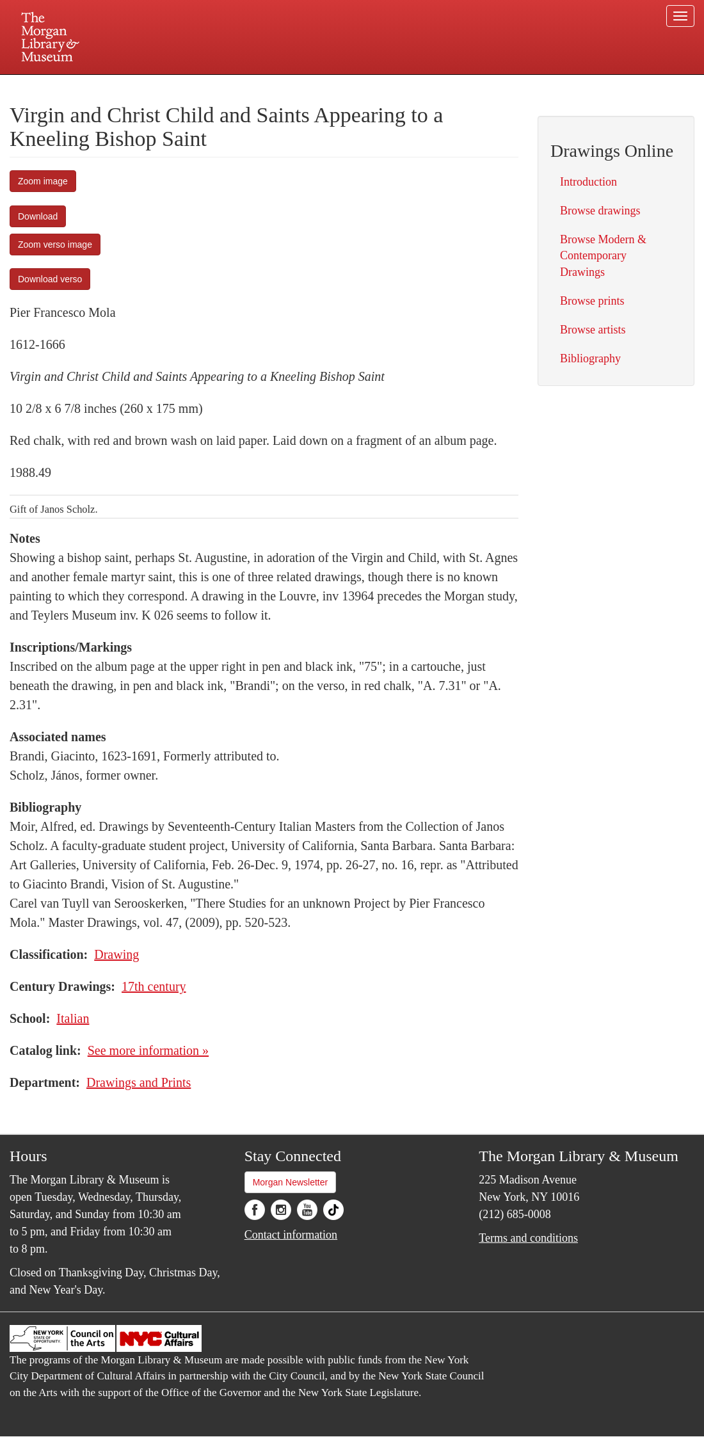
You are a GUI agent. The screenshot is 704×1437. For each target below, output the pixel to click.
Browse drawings (600, 210)
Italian (72, 1018)
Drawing (116, 954)
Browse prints (592, 300)
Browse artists (593, 329)
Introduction (588, 181)
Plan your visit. (200, 86)
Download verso (50, 279)
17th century (154, 986)
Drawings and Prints (138, 1082)
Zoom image (43, 181)
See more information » (148, 1050)
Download (38, 216)
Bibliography (590, 358)
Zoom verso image (55, 244)
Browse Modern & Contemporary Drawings (603, 255)
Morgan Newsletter (290, 1182)
